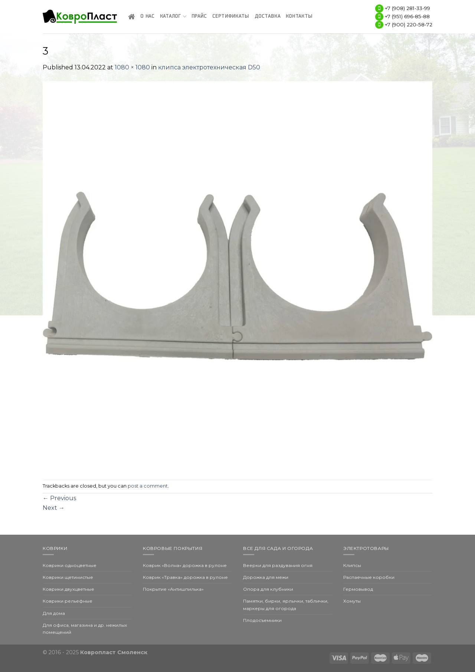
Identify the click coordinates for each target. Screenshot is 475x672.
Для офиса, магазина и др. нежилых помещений (85, 628)
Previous (59, 498)
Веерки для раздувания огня (277, 565)
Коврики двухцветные (68, 589)
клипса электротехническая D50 (209, 67)
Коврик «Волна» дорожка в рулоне (185, 565)
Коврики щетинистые (68, 577)
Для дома (54, 613)
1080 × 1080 (132, 67)
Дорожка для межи (265, 577)
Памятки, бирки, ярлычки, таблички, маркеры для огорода (285, 604)
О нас (147, 16)
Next (54, 507)
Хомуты (352, 601)
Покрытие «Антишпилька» (173, 589)
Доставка (268, 16)
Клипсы (352, 565)
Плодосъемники (262, 620)
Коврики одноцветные (69, 565)
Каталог (173, 16)
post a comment (148, 486)
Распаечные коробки (368, 577)
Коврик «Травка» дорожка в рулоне (185, 577)
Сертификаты (230, 16)
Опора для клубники (268, 589)
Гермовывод (358, 589)
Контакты (299, 16)
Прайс (199, 16)
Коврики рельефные (67, 601)
